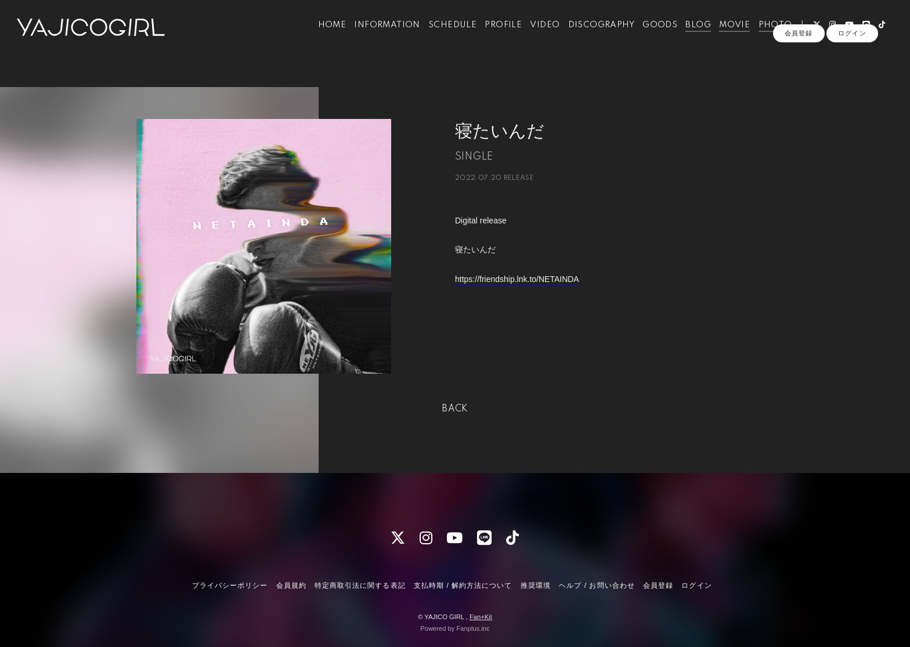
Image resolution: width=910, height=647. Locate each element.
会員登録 (799, 53)
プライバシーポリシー (230, 585)
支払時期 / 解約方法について (463, 585)
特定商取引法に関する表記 (360, 585)
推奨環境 (536, 585)
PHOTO (766, 34)
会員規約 (291, 585)
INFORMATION (378, 34)
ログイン (852, 53)
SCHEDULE (443, 34)
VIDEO (536, 34)
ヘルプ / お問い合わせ (596, 585)
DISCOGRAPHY (592, 34)
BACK (455, 409)
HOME (323, 34)
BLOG (689, 34)
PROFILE (494, 34)
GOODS (651, 34)
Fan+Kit (481, 616)
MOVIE (725, 34)
